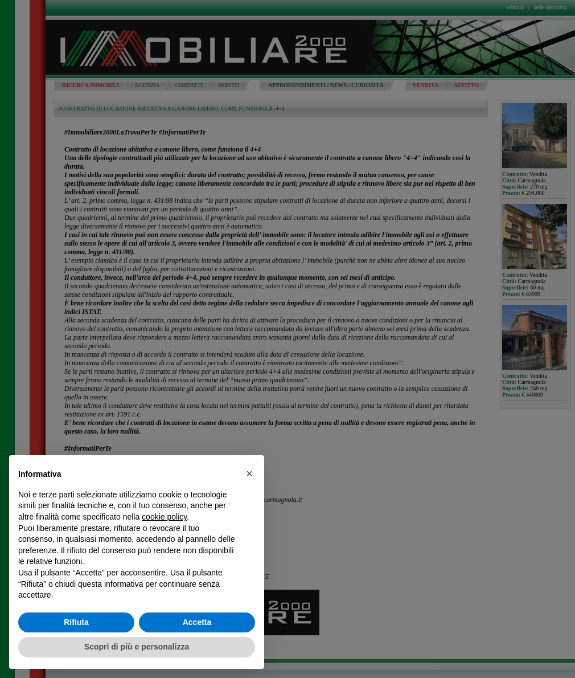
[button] (249, 473)
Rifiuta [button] (76, 622)
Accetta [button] (197, 622)
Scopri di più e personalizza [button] (136, 646)
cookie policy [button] (164, 516)
